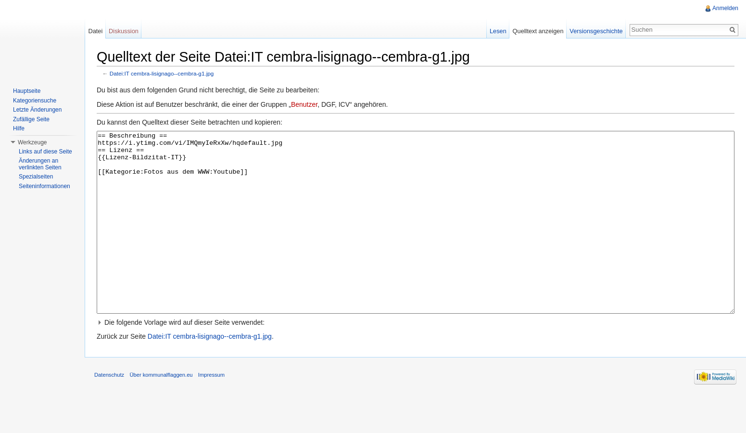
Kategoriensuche (34, 100)
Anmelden (725, 8)
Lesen (498, 31)
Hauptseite (26, 91)
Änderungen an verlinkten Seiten (40, 164)
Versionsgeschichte (595, 31)
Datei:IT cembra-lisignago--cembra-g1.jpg (162, 73)
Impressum (211, 411)
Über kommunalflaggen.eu (160, 411)
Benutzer (304, 104)
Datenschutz (109, 411)
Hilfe (19, 128)
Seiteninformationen (44, 186)
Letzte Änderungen (37, 109)
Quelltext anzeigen (538, 31)
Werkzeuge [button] (32, 142)
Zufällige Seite (31, 119)
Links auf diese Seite (45, 151)
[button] (415, 358)
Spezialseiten (36, 176)
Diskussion (124, 31)
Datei (95, 31)
